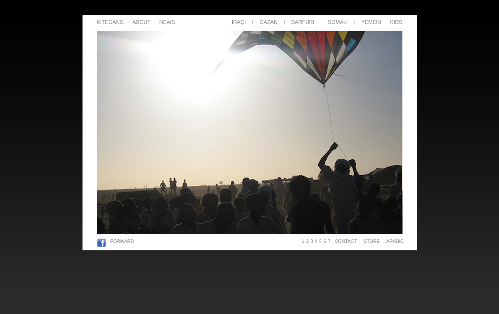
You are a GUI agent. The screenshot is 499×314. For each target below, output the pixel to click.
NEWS (167, 22)
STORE (371, 241)
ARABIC (393, 241)
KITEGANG (110, 22)
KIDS (396, 22)
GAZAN (268, 22)
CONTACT (345, 241)
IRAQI (239, 22)
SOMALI (338, 22)
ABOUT (142, 22)
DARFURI (302, 22)
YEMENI (371, 22)
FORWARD (122, 241)
